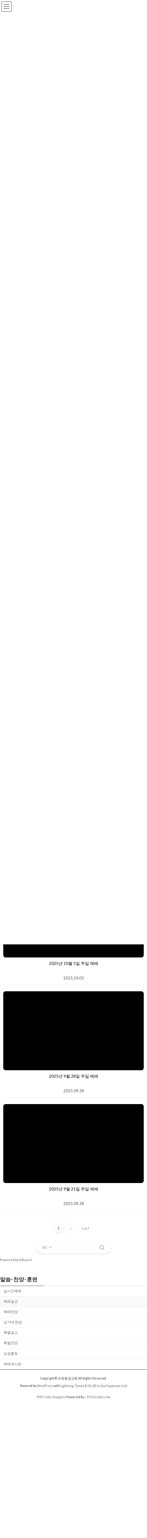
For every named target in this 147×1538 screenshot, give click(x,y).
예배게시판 (12, 1363)
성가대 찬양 (13, 1322)
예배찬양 (11, 1311)
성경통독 (11, 1353)
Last (86, 1228)
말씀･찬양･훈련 (18, 1279)
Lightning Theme (72, 1386)
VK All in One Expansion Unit (107, 1386)
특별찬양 (11, 1343)
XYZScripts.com (98, 1397)
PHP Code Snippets (51, 1397)
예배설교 (11, 1301)
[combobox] (47, 1247)
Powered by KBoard (15, 1260)
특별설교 (11, 1332)
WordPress (45, 1386)
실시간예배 (12, 1290)
